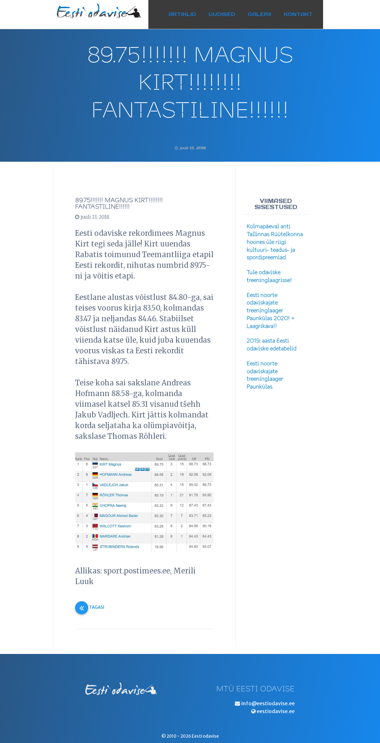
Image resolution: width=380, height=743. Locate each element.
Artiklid (189, 12)
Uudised (228, 12)
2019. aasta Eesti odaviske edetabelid (271, 345)
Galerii (266, 12)
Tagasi (89, 607)
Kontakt (305, 12)
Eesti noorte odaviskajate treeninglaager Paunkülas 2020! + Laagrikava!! (271, 310)
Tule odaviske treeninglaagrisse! (269, 276)
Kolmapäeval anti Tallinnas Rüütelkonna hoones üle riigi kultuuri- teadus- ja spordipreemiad (275, 242)
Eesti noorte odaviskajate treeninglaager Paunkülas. (265, 375)
